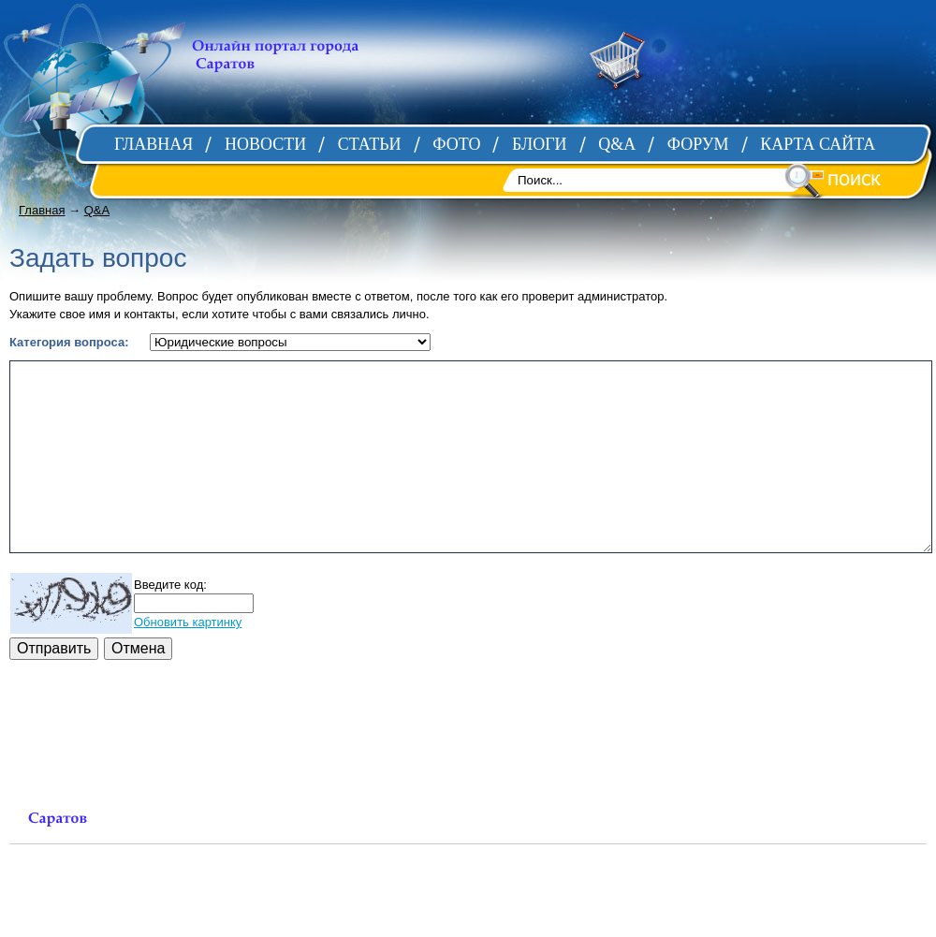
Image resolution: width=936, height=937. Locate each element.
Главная (42, 210)
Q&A (97, 210)
